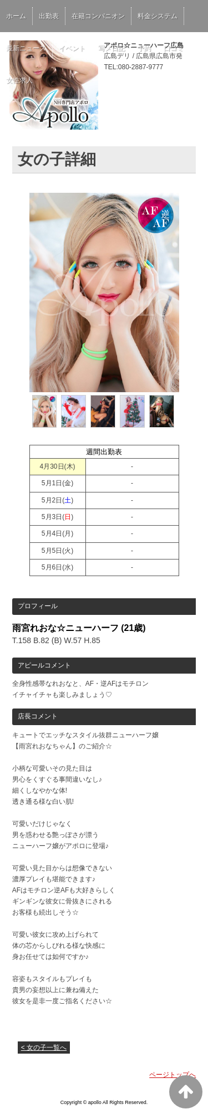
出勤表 (49, 16)
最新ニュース (26, 48)
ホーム (16, 16)
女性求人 (19, 80)
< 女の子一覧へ (44, 1047)
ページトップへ (172, 1075)
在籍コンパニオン (98, 16)
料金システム (157, 16)
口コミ (174, 48)
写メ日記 (111, 48)
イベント (72, 48)
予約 (144, 48)
